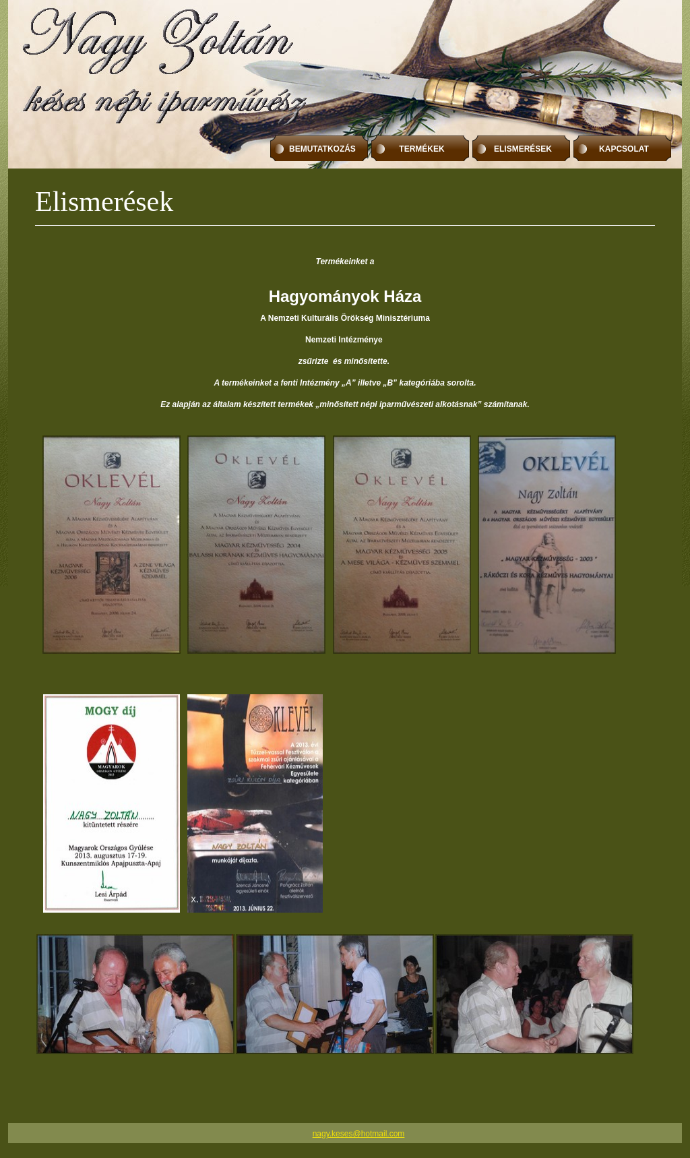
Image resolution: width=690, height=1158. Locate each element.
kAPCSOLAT (624, 149)
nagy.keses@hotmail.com (359, 1133)
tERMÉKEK (421, 149)
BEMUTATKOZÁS (322, 149)
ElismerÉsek (523, 149)
